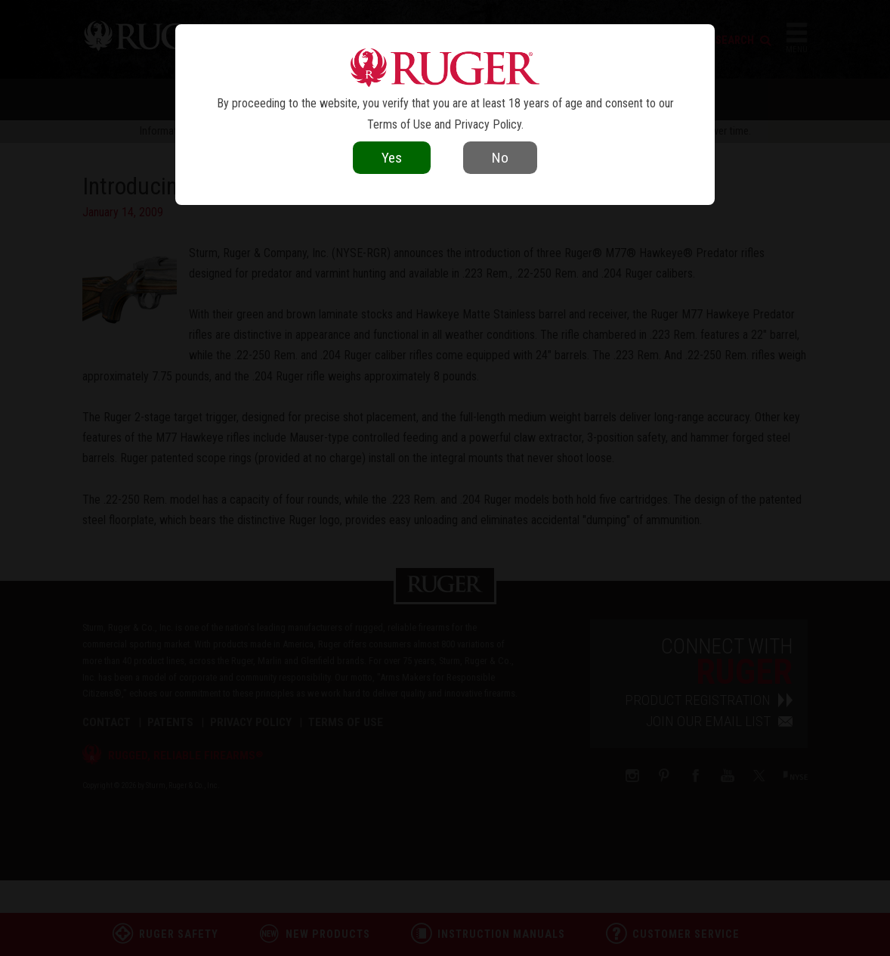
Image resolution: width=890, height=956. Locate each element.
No (500, 157)
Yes (392, 157)
